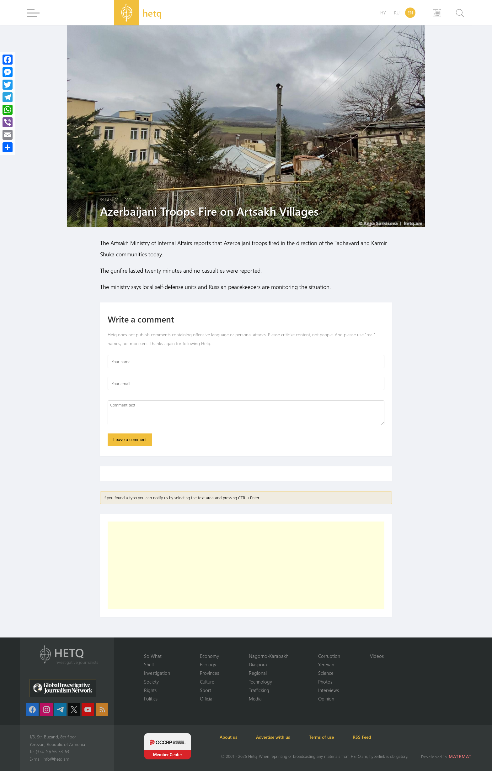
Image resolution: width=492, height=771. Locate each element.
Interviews (328, 690)
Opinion (326, 698)
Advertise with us (275, 737)
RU (396, 13)
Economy (209, 656)
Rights (150, 690)
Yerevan (326, 664)
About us (229, 737)
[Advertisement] (246, 566)
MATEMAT (460, 756)
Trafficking (259, 690)
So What (153, 656)
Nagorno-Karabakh (268, 656)
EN (410, 13)
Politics (151, 698)
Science (326, 673)
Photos (325, 681)
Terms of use (325, 737)
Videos (377, 656)
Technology (260, 681)
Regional (258, 673)
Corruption (329, 656)
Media (255, 698)
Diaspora (258, 664)
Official (206, 698)
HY (383, 13)
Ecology (208, 664)
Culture (207, 681)
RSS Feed (366, 737)
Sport (205, 690)
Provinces (209, 673)
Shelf (149, 664)
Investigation (157, 673)
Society (151, 681)
